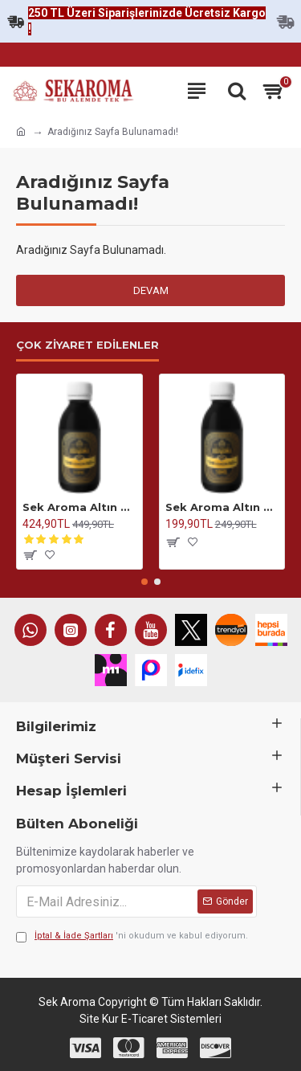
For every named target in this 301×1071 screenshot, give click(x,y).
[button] (144, 581)
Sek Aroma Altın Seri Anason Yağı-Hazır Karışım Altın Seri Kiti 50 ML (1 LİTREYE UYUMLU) (222, 507)
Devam (151, 290)
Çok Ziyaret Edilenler (87, 344)
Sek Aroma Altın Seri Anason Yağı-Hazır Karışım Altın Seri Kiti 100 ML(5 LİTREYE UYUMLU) (79, 507)
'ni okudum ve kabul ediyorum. (132, 936)
